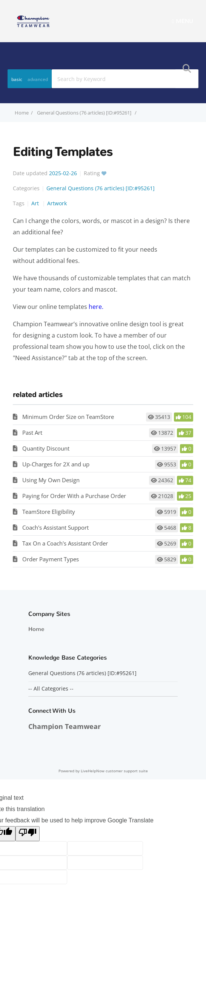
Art (35, 203)
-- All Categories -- (51, 689)
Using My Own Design (51, 480)
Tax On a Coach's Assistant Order (65, 543)
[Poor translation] (27, 833)
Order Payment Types (50, 559)
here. (96, 307)
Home (36, 629)
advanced (38, 79)
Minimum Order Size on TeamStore (68, 416)
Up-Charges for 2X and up (55, 464)
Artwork (57, 203)
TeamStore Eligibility (48, 511)
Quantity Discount (45, 448)
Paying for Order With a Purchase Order (74, 496)
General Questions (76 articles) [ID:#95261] (84, 112)
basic (16, 79)
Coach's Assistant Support (55, 527)
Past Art (32, 432)
